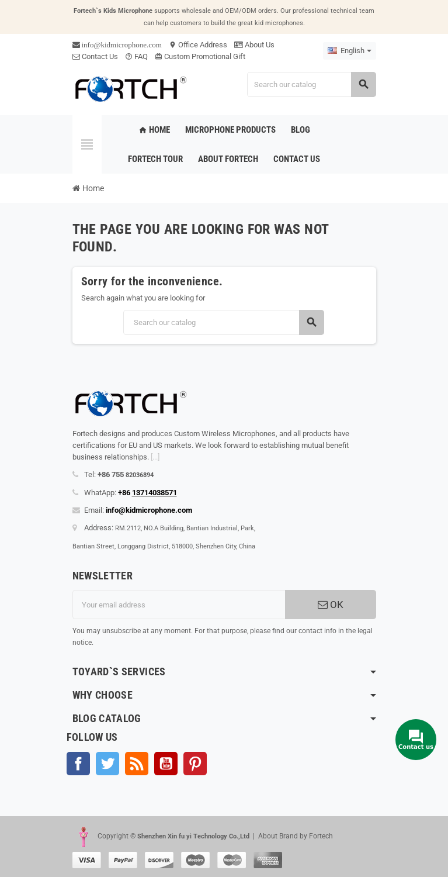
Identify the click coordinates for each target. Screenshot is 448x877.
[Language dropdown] (349, 51)
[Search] (311, 84)
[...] (155, 457)
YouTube (166, 763)
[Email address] (178, 604)
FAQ (136, 56)
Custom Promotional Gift (200, 56)
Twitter (107, 763)
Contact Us (95, 56)
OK (330, 604)
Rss (136, 763)
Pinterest (195, 763)
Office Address (198, 44)
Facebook (78, 763)
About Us (254, 44)
